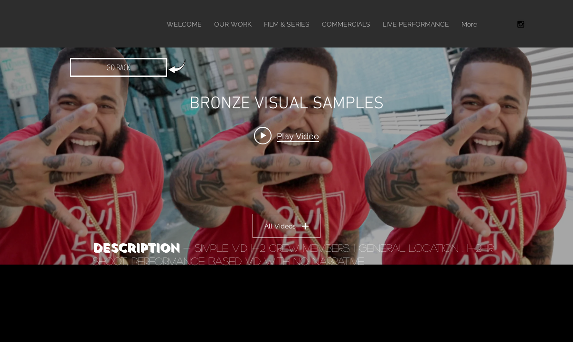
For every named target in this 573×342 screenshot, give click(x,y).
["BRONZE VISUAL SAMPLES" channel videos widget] (286, 145)
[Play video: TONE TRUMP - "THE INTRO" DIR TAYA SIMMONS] (286, 135)
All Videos (286, 226)
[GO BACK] (118, 67)
